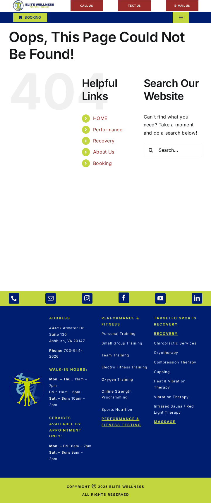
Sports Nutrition (117, 409)
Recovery (103, 141)
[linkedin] (197, 298)
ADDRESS (59, 318)
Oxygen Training (117, 379)
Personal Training (118, 333)
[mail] (50, 298)
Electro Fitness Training (124, 367)
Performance (107, 130)
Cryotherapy (166, 352)
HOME (100, 118)
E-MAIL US (182, 5)
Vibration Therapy (171, 397)
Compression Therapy (175, 362)
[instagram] (87, 298)
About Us (103, 152)
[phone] (14, 298)
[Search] (151, 150)
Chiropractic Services (175, 343)
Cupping (162, 372)
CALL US (86, 5)
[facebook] (124, 298)
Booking (102, 163)
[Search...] (173, 150)
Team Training (115, 355)
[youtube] (160, 298)
